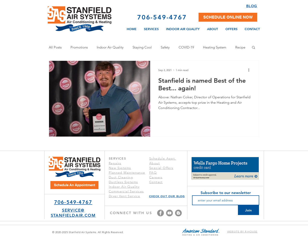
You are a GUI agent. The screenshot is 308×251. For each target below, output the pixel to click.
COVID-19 (186, 47)
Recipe (240, 47)
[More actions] (250, 70)
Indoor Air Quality (110, 47)
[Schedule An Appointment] (74, 185)
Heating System (214, 47)
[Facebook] (160, 213)
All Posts (55, 47)
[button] (228, 17)
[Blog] (178, 213)
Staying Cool (142, 47)
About (154, 163)
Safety (165, 47)
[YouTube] (169, 213)
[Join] (248, 210)
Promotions (79, 47)
